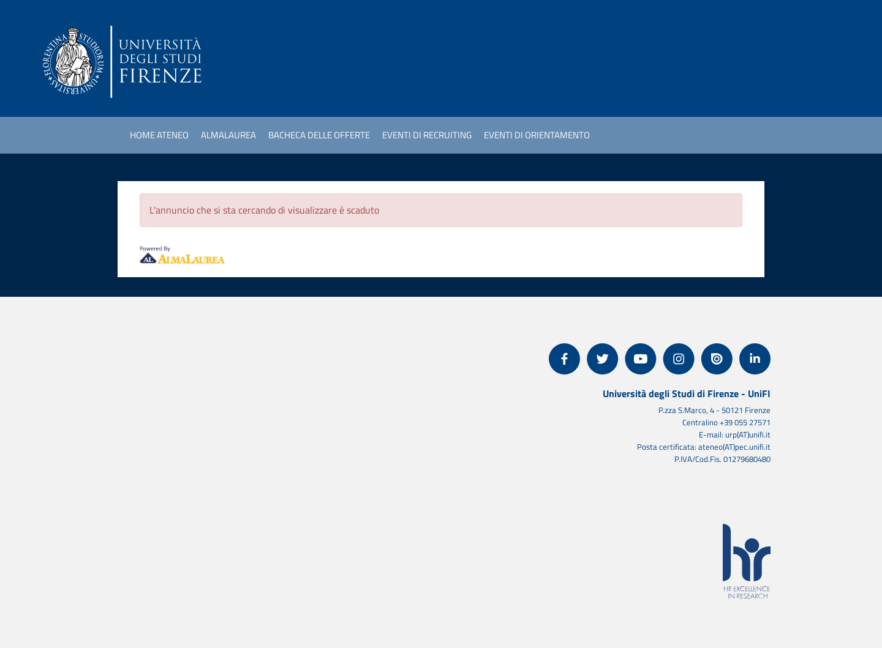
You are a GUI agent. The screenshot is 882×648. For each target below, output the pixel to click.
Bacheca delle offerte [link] (319, 135)
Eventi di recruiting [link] (427, 135)
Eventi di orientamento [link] (537, 135)
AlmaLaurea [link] (228, 135)
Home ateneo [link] (159, 135)
